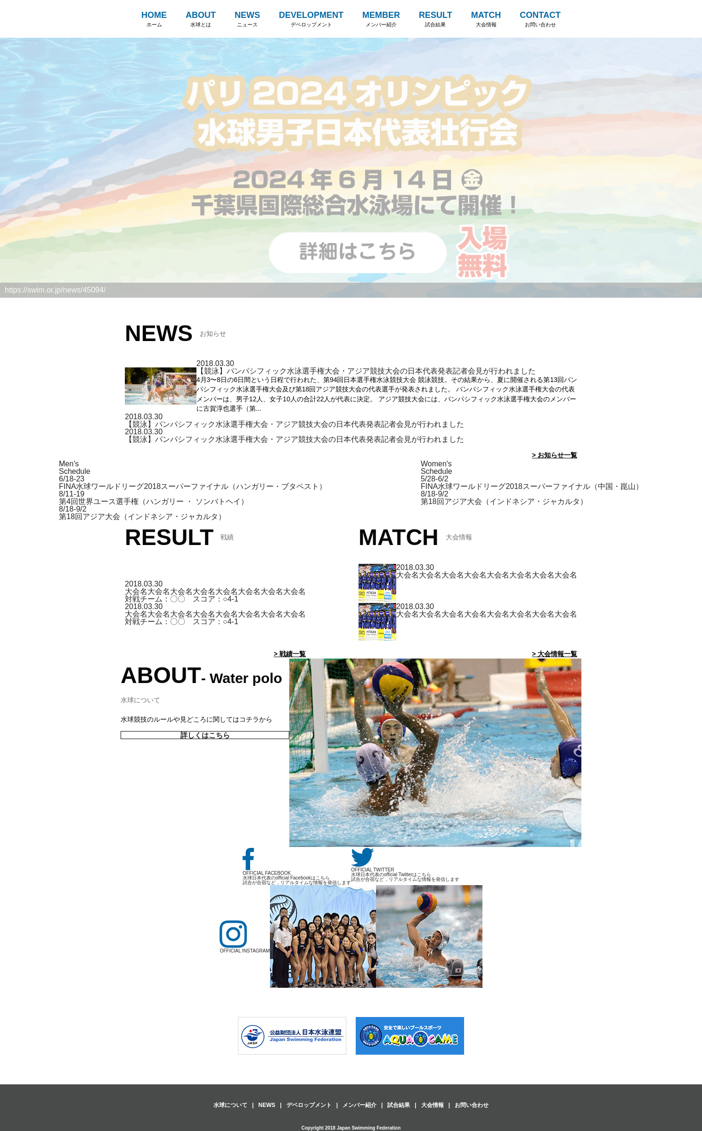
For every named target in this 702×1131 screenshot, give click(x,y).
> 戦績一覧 (290, 654)
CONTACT (540, 19)
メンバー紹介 (359, 1105)
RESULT (435, 19)
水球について (230, 1105)
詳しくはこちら (205, 735)
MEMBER (381, 19)
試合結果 (398, 1105)
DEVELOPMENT (311, 19)
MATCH (486, 19)
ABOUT (201, 19)
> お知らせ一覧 (554, 455)
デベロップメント (309, 1105)
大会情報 (432, 1105)
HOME (154, 19)
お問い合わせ (472, 1105)
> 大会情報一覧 (554, 654)
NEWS (247, 19)
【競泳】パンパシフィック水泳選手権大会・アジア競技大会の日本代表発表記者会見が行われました (366, 371)
